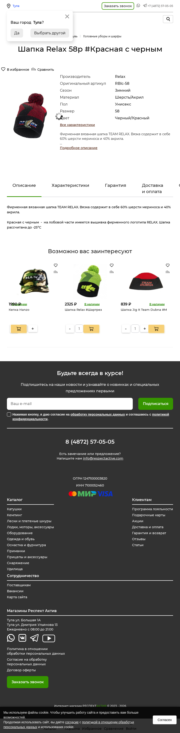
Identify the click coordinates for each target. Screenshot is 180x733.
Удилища (15, 569)
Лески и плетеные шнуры (29, 521)
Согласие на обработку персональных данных (27, 661)
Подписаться (155, 404)
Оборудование (20, 533)
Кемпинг (14, 515)
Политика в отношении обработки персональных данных (36, 651)
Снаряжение (18, 563)
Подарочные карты (148, 515)
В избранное (18, 69)
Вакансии (15, 591)
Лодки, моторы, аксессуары (30, 527)
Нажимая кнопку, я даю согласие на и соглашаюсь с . (90, 417)
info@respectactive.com (103, 458)
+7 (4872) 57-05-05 (160, 6)
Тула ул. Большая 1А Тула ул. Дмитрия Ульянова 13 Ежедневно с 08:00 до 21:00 (32, 624)
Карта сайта (17, 597)
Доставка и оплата (152, 188)
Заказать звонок (28, 682)
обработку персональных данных (98, 414)
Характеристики (70, 185)
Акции (137, 521)
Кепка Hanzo (19, 309)
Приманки (16, 551)
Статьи (138, 545)
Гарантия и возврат (149, 533)
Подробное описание (78, 148)
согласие (72, 722)
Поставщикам (19, 585)
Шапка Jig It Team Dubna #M (144, 309)
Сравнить (45, 69)
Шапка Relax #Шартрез (83, 309)
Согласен (165, 720)
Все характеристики (77, 125)
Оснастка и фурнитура (26, 545)
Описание (24, 185)
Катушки (14, 509)
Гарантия (115, 185)
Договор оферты (21, 670)
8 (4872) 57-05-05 (90, 442)
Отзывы (138, 539)
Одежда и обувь (21, 539)
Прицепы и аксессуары (27, 557)
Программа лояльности (152, 509)
